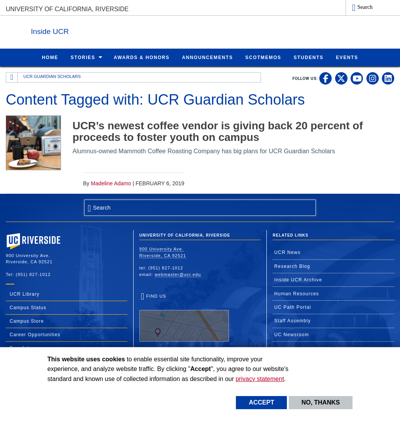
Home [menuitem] (50, 57)
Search (365, 7)
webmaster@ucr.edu (178, 274)
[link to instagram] (372, 78)
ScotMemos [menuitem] (263, 57)
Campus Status (28, 307)
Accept (261, 402)
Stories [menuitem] (83, 57)
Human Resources (296, 293)
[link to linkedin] (388, 78)
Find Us (184, 317)
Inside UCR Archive (298, 279)
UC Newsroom (291, 334)
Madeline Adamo (111, 183)
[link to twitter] (341, 78)
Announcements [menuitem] (207, 57)
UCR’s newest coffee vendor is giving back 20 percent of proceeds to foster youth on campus (218, 131)
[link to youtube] (357, 78)
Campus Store (27, 320)
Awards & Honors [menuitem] (142, 57)
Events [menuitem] (347, 57)
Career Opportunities (35, 334)
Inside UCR (100, 30)
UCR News (287, 252)
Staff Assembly (292, 320)
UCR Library (24, 293)
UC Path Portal (292, 307)
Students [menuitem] (308, 57)
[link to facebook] (325, 78)
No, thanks (321, 402)
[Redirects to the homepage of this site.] (12, 77)
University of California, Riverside (67, 9)
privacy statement (260, 379)
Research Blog (292, 266)
